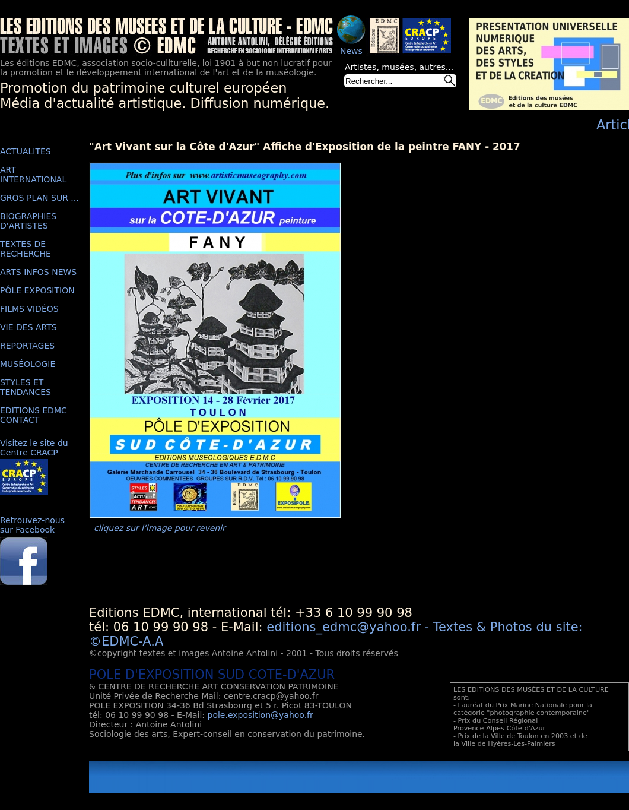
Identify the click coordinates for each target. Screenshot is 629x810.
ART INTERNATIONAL (33, 174)
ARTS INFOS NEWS (38, 272)
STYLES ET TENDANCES (25, 387)
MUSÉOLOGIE (27, 364)
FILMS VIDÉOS (29, 309)
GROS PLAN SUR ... (39, 197)
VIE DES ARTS (28, 327)
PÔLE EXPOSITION (37, 290)
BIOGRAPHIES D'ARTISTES (28, 220)
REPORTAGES (27, 345)
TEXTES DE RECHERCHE (25, 248)
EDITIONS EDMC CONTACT (33, 415)
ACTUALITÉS (25, 151)
